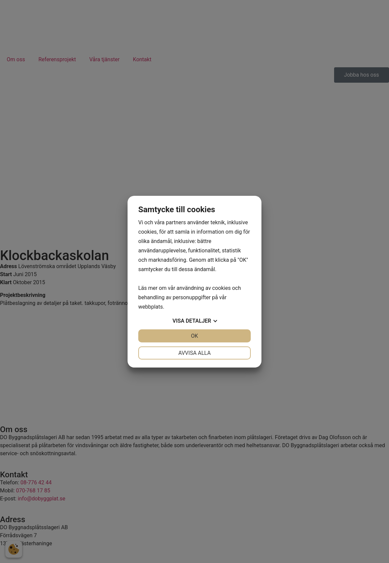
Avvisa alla (194, 353)
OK (194, 336)
